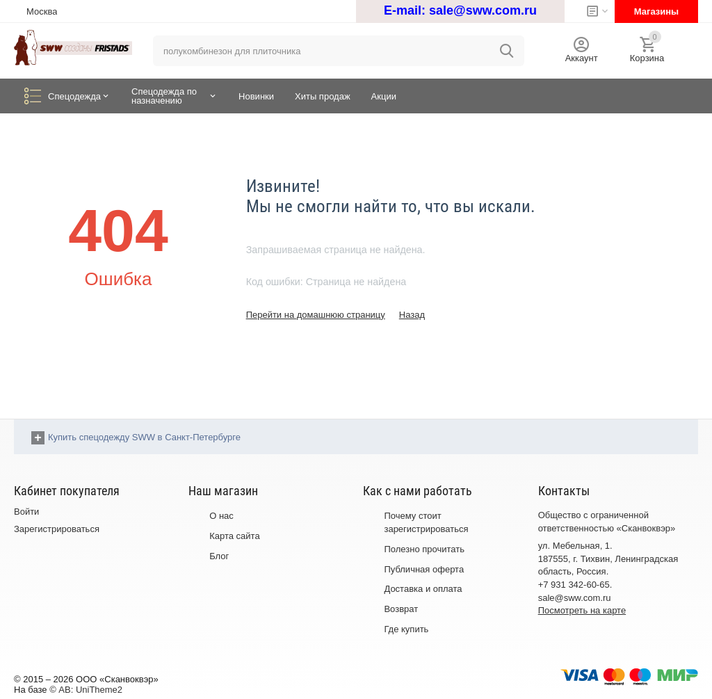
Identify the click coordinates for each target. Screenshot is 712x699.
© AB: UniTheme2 (85, 689)
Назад (412, 315)
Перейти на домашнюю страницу (315, 315)
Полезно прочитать (424, 549)
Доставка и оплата (423, 589)
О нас (221, 516)
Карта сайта (234, 536)
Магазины (656, 11)
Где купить (406, 629)
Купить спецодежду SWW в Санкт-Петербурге (144, 437)
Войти (26, 511)
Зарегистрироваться (56, 529)
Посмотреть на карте (582, 610)
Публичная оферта (424, 569)
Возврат (401, 609)
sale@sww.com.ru (483, 10)
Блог (219, 556)
